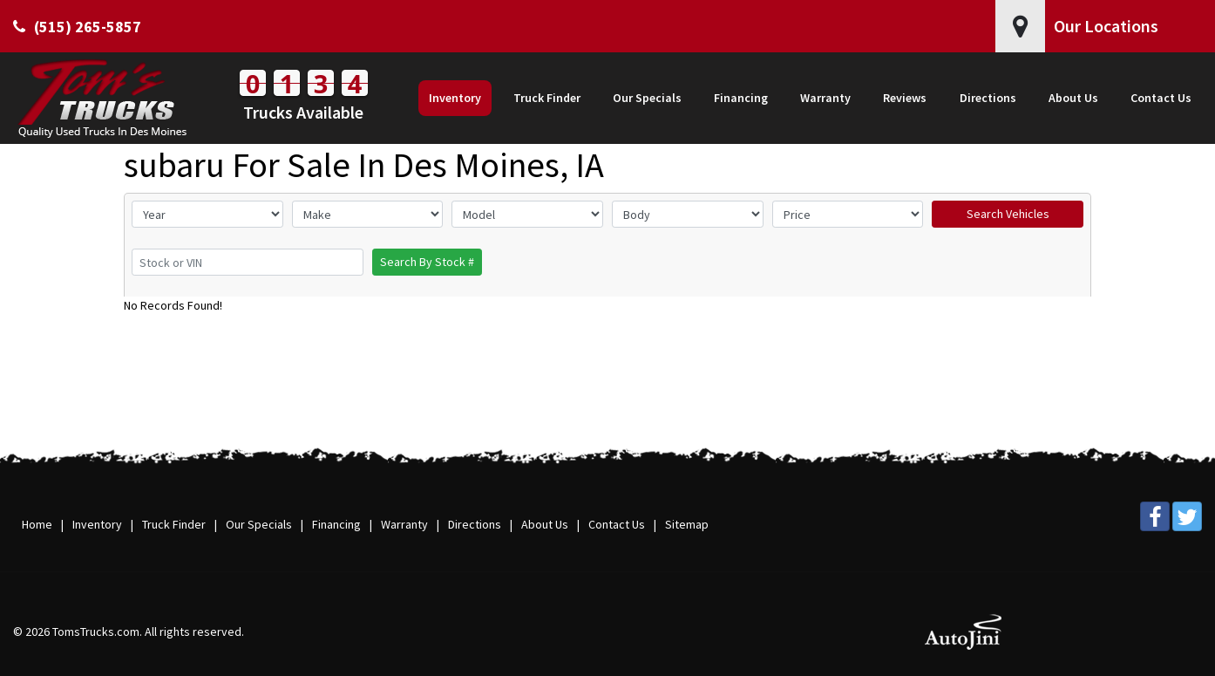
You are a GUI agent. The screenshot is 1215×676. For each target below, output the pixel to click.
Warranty (404, 524)
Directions (474, 524)
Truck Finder (174, 524)
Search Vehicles (1008, 214)
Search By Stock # (427, 262)
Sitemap (687, 524)
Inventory (97, 524)
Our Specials (259, 524)
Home (37, 524)
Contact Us (616, 524)
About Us (544, 524)
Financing (336, 524)
